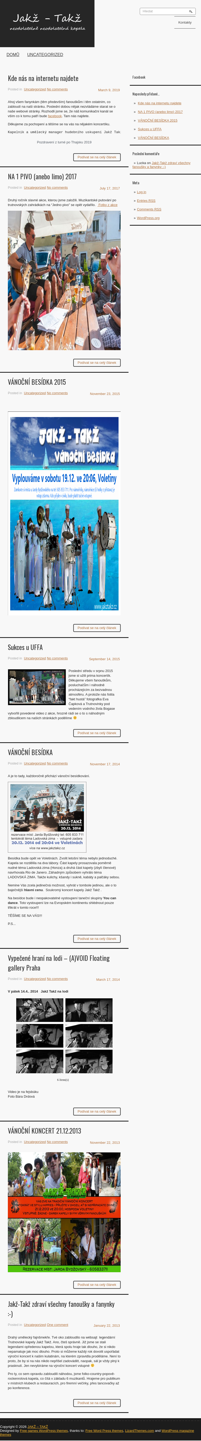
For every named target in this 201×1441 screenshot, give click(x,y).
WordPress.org (148, 218)
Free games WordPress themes (44, 1431)
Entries (146, 201)
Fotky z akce (108, 205)
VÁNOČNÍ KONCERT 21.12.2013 (44, 1130)
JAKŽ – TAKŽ (37, 1427)
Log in (141, 192)
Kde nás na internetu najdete (159, 103)
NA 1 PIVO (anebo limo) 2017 (160, 112)
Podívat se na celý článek (97, 157)
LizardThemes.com (139, 1431)
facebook (55, 116)
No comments (57, 89)
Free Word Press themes (104, 1431)
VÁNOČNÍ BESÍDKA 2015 (157, 120)
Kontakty (185, 22)
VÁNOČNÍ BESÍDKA (153, 138)
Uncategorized (45, 54)
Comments (149, 209)
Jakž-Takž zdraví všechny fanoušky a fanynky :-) (161, 165)
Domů (13, 54)
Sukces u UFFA (149, 129)
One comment (57, 1325)
